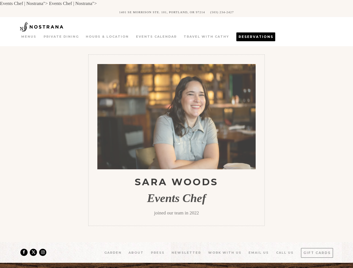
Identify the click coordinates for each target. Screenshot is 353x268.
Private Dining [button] (61, 36)
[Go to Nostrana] (162, 12)
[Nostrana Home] (49, 26)
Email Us (258, 253)
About (136, 253)
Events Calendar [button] (156, 36)
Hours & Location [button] (107, 36)
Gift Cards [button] (317, 253)
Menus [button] (28, 36)
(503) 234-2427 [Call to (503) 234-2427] (222, 12)
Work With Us (225, 253)
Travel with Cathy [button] (206, 36)
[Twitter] (33, 252)
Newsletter (186, 253)
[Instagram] (42, 252)
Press (158, 253)
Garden (113, 253)
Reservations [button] (256, 37)
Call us (285, 253)
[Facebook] (24, 252)
